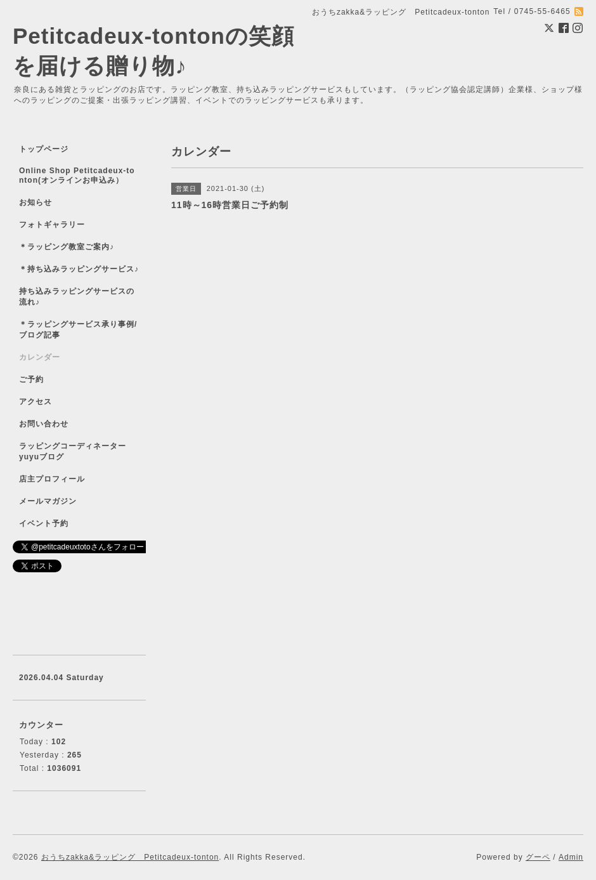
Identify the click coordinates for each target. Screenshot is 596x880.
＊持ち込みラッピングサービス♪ (79, 269)
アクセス (35, 401)
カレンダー (39, 357)
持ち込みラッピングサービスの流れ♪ (76, 296)
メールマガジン (48, 501)
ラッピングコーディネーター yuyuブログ (81, 451)
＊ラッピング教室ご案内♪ (66, 246)
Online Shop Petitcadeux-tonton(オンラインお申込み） (77, 175)
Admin (571, 857)
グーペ (538, 857)
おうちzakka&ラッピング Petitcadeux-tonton (130, 857)
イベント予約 (43, 523)
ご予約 (31, 379)
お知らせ (35, 202)
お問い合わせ (43, 423)
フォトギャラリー (52, 224)
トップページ (43, 149)
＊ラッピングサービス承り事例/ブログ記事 (78, 329)
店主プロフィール (52, 479)
